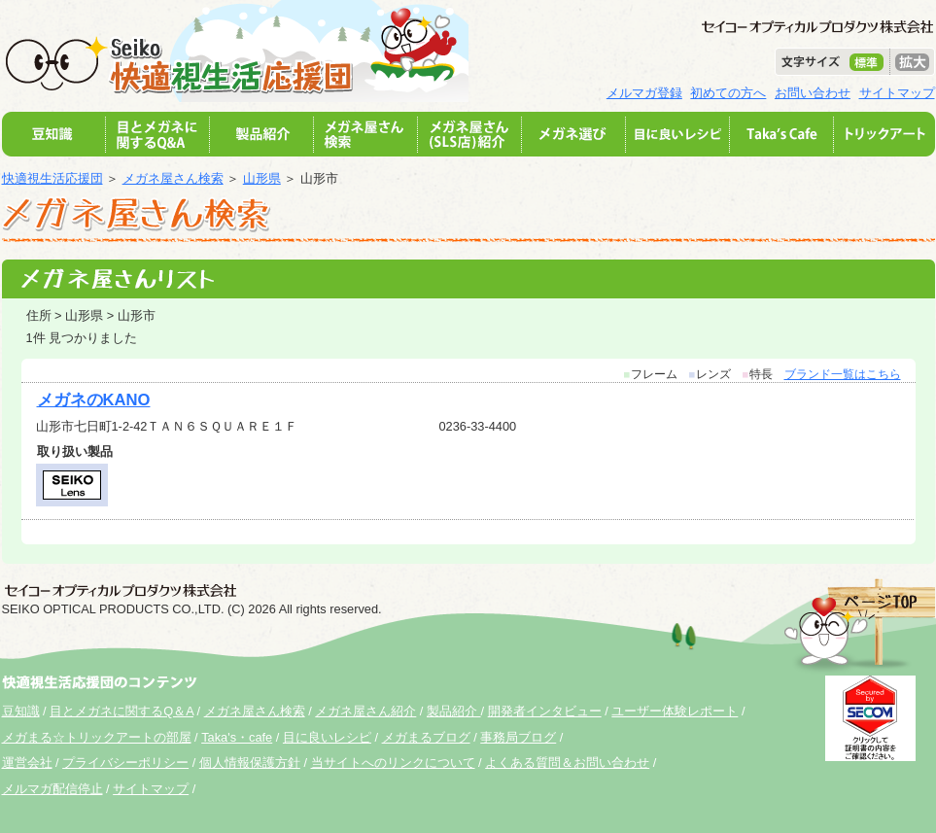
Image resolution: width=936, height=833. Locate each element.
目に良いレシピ (327, 737)
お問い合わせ (812, 93)
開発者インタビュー (545, 711)
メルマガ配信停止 (52, 788)
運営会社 (27, 762)
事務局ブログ (518, 737)
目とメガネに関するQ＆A (121, 711)
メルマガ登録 (644, 93)
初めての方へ (728, 93)
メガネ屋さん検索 (173, 178)
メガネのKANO (94, 400)
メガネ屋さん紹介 (365, 711)
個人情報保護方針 (249, 762)
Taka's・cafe (236, 737)
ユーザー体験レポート (674, 711)
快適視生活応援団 (52, 178)
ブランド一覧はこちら (842, 374)
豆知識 (21, 711)
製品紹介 (454, 711)
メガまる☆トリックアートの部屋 (96, 737)
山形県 (262, 178)
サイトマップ (897, 93)
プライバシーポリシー (125, 762)
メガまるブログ (426, 737)
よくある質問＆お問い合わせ (567, 762)
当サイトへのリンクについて (393, 762)
